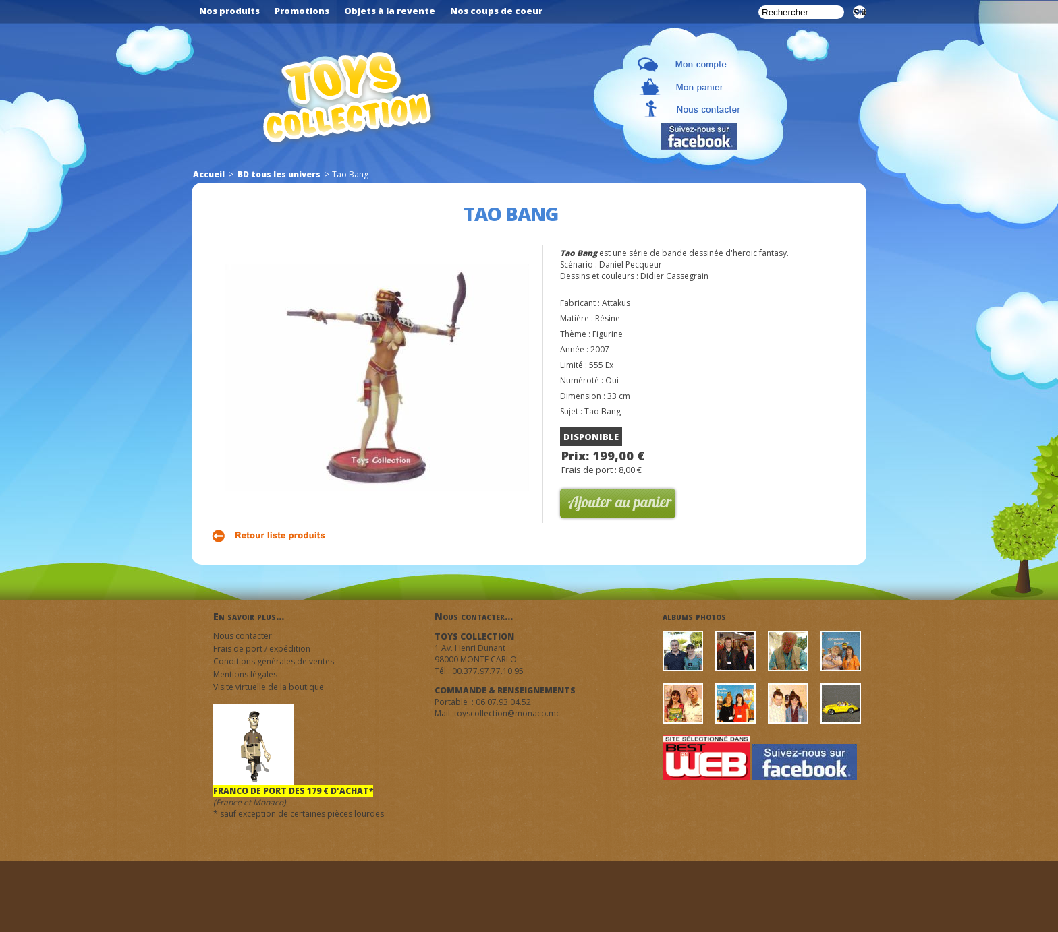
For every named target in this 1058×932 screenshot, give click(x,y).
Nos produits (229, 11)
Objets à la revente (389, 11)
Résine (607, 318)
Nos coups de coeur (496, 11)
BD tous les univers (279, 174)
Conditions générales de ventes (273, 661)
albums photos (694, 616)
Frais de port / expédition (261, 648)
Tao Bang (602, 411)
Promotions (302, 11)
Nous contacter (242, 636)
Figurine (607, 334)
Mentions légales (245, 674)
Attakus (616, 303)
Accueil (209, 174)
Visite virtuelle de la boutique (268, 687)
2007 (599, 349)
